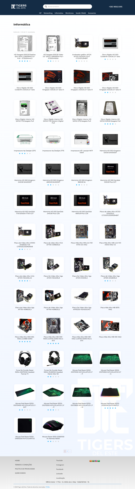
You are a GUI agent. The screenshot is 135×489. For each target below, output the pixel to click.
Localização (60, 478)
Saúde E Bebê (81, 13)
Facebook (59, 469)
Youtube (59, 460)
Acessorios (92, 13)
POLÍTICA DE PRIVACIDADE (25, 469)
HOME (17, 460)
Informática (59, 13)
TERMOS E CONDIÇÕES (23, 465)
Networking (48, 13)
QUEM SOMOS (20, 473)
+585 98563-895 (115, 6)
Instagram (60, 465)
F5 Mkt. (48, 487)
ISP (40, 13)
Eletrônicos (70, 13)
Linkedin (59, 474)
